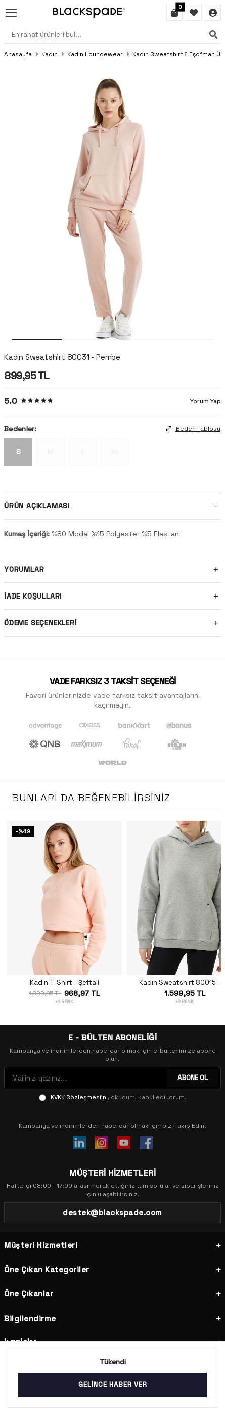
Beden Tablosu (193, 429)
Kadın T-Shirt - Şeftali (64, 983)
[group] (112, 206)
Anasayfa (18, 54)
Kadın (49, 54)
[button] (37, 339)
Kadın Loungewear (95, 54)
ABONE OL (192, 1077)
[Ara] (213, 34)
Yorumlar (112, 569)
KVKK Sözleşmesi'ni (79, 1097)
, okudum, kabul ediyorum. (113, 1097)
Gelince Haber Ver (112, 1384)
